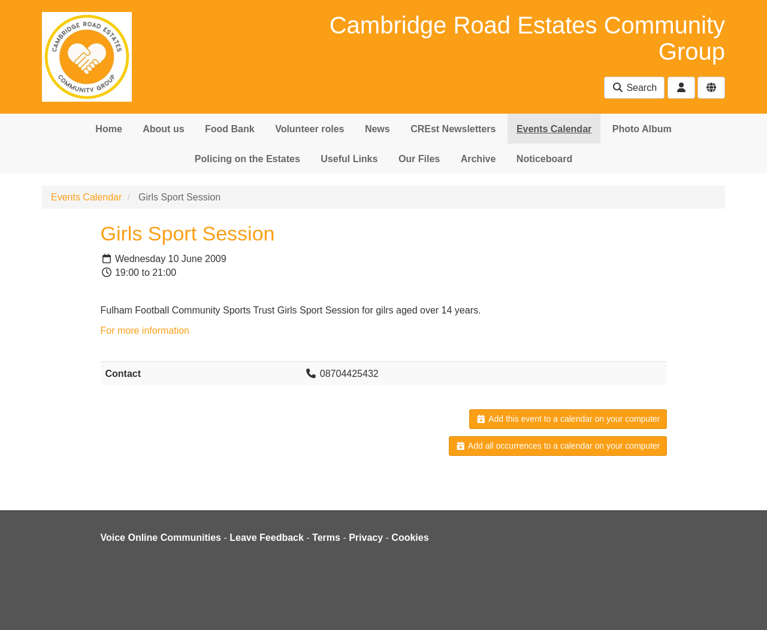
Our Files (419, 159)
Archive (478, 159)
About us (163, 129)
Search (634, 88)
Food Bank (230, 129)
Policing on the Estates (247, 159)
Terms (326, 537)
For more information (145, 330)
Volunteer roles (309, 129)
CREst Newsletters (453, 129)
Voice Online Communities (161, 537)
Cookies (409, 537)
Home (108, 129)
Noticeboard (544, 159)
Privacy (366, 537)
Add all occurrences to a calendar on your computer (557, 446)
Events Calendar (554, 129)
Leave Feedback (267, 537)
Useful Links (349, 159)
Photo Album (642, 129)
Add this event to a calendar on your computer (568, 419)
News (377, 129)
